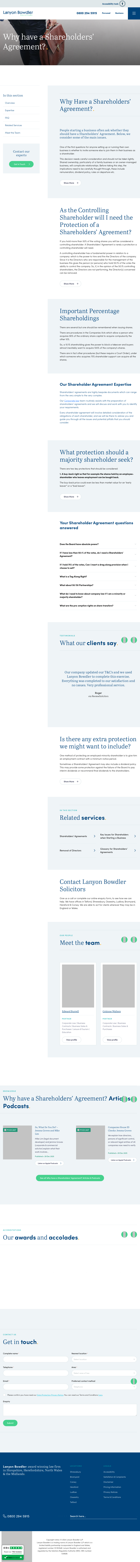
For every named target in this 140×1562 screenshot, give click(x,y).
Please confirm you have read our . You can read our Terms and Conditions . (55, 1395)
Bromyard (74, 1476)
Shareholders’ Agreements (73, 836)
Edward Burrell (70, 1011)
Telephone (8, 1367)
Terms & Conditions (112, 1497)
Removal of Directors (70, 850)
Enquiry (6, 1401)
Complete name (11, 1353)
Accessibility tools (110, 3)
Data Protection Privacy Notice (50, 1395)
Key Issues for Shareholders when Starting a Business (114, 836)
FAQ (7, 117)
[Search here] (103, 1516)
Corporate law (71, 400)
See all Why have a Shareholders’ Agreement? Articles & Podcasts (70, 1177)
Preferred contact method (83, 1381)
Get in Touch (19, 164)
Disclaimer (108, 1481)
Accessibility (109, 1471)
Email (6, 1381)
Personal (106, 13)
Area (74, 1367)
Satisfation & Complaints (115, 1476)
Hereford (74, 1486)
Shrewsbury (75, 1471)
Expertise (9, 110)
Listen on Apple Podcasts (48, 1163)
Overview (10, 102)
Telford (73, 1502)
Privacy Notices (110, 1492)
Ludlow (73, 1492)
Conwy (73, 1481)
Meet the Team (12, 132)
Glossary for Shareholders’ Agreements (113, 850)
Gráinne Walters (112, 1011)
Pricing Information (112, 1486)
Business (119, 13)
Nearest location (80, 1353)
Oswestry (74, 1497)
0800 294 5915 (87, 13)
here (100, 1395)
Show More (69, 182)
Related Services (13, 125)
